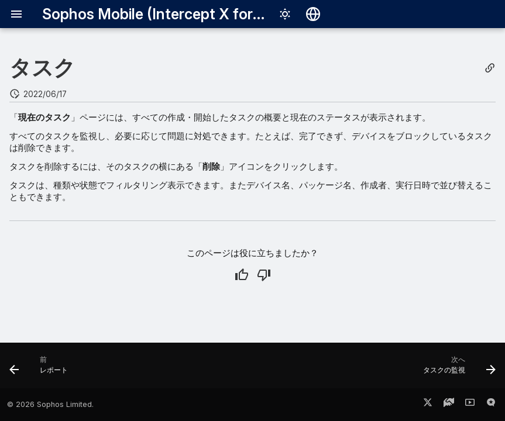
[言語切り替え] (313, 14)
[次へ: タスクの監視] (456, 369)
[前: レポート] (41, 369)
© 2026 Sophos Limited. (50, 404)
